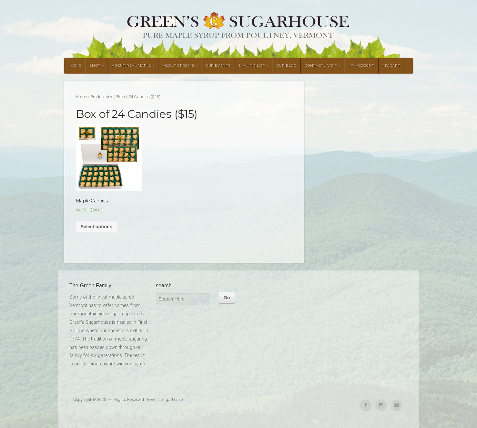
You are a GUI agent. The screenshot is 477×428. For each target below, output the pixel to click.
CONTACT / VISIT (321, 66)
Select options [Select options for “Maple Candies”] (96, 226)
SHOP (94, 66)
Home (81, 96)
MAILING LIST (252, 66)
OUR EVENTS (218, 66)
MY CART (391, 66)
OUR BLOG (287, 66)
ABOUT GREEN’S (178, 66)
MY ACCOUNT (361, 66)
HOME (75, 66)
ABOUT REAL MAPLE (131, 66)
